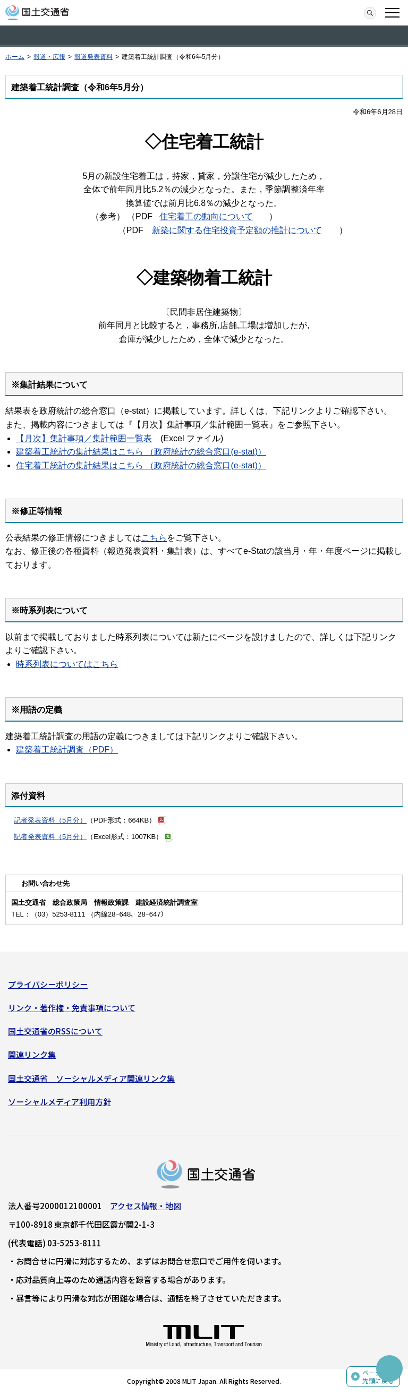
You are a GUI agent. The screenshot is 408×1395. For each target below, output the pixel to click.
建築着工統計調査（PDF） (67, 749)
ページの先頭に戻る (378, 1376)
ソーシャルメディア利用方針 (59, 1101)
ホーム (14, 57)
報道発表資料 (93, 57)
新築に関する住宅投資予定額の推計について (237, 230)
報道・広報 (49, 57)
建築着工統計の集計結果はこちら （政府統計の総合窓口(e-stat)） (141, 451)
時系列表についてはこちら (67, 664)
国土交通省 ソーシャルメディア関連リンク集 (91, 1078)
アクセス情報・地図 (145, 1205)
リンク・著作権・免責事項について (71, 1007)
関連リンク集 (32, 1054)
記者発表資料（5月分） (50, 820)
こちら (154, 537)
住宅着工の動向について (206, 216)
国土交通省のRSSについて (55, 1031)
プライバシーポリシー (48, 984)
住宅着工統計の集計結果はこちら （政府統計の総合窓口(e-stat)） (141, 465)
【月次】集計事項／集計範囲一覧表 (84, 438)
